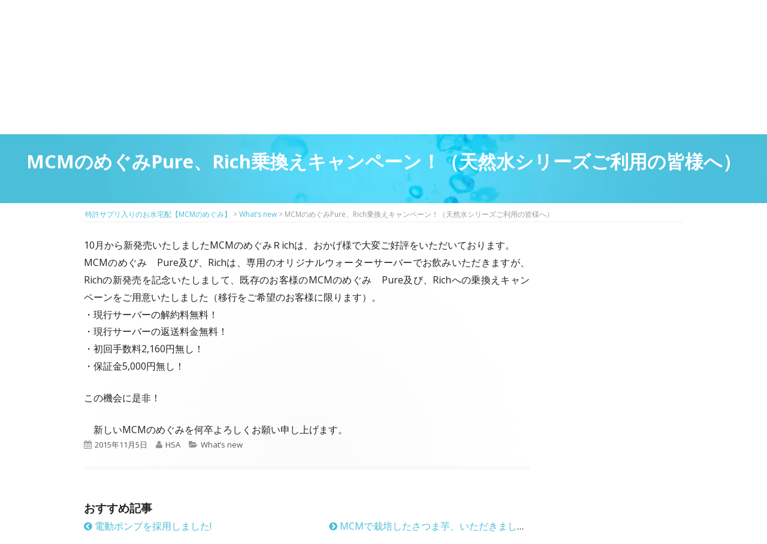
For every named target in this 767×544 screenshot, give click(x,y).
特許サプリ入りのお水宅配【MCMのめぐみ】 (147, 26)
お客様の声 (533, 107)
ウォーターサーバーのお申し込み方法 (633, 107)
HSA (172, 444)
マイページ (369, 36)
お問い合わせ (627, 47)
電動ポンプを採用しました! (148, 526)
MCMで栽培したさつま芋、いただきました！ (432, 526)
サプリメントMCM (233, 107)
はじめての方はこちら (270, 36)
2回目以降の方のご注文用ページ (320, 36)
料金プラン (433, 107)
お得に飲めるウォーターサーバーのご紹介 (333, 107)
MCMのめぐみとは (133, 107)
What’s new (222, 444)
